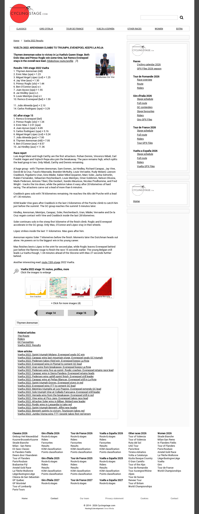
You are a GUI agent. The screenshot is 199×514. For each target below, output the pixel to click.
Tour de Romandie (138, 467)
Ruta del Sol (134, 442)
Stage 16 (81, 313)
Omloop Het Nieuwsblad (25, 436)
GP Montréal (19, 483)
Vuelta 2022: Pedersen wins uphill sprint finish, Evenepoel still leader (56, 376)
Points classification (52, 452)
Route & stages (49, 436)
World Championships (140, 486)
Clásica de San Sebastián (26, 476)
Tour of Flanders (21, 458)
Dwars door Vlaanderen (25, 455)
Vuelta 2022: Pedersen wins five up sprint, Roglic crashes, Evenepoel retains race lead (65, 370)
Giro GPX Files (144, 119)
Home (16, 40)
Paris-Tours (19, 489)
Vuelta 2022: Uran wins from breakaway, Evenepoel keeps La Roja (54, 367)
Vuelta (161, 461)
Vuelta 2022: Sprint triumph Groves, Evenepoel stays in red (50, 382)
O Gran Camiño (136, 461)
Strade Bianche (21, 442)
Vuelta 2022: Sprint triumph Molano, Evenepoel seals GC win (51, 354)
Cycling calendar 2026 (149, 64)
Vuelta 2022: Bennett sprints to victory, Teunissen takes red (51, 410)
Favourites (47, 442)
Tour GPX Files (145, 142)
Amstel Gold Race (22, 467)
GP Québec (18, 480)
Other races (134, 28)
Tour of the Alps (136, 464)
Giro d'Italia (46, 28)
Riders (140, 87)
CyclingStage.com (31, 13)
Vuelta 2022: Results (29, 345)
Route (140, 83)
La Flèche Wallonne (23, 470)
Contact (174, 498)
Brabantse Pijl (20, 464)
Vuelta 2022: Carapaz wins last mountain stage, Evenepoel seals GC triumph (60, 357)
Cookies (144, 498)
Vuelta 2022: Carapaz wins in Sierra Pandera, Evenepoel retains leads (56, 373)
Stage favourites (145, 111)
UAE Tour (133, 445)
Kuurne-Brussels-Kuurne (25, 439)
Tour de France (74, 28)
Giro (160, 464)
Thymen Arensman (27, 322)
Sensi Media (109, 508)
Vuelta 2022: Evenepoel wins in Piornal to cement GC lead (50, 364)
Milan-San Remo (166, 439)
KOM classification (51, 448)
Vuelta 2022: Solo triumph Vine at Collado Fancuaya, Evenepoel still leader (59, 392)
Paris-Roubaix (20, 461)
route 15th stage (51, 262)
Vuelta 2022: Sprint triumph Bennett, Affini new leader (47, 407)
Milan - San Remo (22, 445)
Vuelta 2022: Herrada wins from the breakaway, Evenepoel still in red (56, 395)
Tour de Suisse (136, 476)
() (62, 61)
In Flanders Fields (22, 452)
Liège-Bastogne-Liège (24, 473)
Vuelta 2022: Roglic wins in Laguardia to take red (45, 404)
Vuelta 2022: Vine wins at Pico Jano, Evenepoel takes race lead (53, 398)
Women (159, 28)
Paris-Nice (133, 448)
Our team (84, 498)
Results (45, 445)
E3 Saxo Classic (21, 448)
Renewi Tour (135, 480)
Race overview (144, 79)
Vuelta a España (105, 28)
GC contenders (144, 107)
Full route (142, 103)
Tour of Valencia (137, 436)
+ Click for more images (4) (66, 303)
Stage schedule (145, 98)
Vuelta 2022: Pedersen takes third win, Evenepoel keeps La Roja (53, 360)
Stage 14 (51, 313)
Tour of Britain (136, 483)
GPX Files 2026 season (149, 68)
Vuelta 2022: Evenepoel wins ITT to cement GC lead (46, 385)
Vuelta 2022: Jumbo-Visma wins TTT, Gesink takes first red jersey (54, 413)
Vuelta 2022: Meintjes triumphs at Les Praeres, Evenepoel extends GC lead (59, 389)
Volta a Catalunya (138, 455)
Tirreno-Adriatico (137, 452)
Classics (21, 28)
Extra (179, 28)
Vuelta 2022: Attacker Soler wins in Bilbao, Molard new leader (51, 401)
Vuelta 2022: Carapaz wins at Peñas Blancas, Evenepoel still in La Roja (57, 379)
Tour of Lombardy (22, 486)
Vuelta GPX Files (146, 166)
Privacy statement (114, 498)
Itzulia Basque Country (140, 458)
